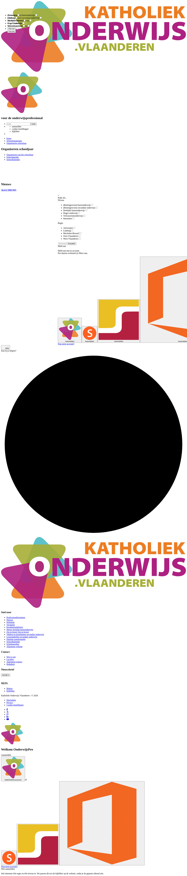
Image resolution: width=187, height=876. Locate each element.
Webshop (10, 622)
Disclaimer (11, 700)
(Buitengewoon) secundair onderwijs (80, 208)
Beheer (9, 688)
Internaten (68, 218)
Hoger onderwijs (71, 213)
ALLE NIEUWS (8, 190)
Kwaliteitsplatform (14, 627)
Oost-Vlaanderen (71, 236)
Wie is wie (11, 657)
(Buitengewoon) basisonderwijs (78, 205)
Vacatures (10, 625)
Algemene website (14, 646)
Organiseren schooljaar (16, 143)
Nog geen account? (66, 344)
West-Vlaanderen (72, 239)
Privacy (9, 702)
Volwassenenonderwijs (74, 216)
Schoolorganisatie (14, 141)
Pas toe (12, 31)
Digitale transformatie (16, 639)
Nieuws (9, 620)
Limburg (68, 230)
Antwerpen (69, 228)
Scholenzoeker (12, 644)
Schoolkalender (13, 642)
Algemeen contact (14, 662)
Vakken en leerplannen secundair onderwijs (25, 634)
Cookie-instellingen (15, 705)
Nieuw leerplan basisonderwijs (19, 629)
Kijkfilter (10, 691)
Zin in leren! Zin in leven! (17, 632)
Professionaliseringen (15, 617)
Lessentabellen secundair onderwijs (21, 637)
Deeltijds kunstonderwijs (75, 210)
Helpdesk (10, 664)
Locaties (10, 659)
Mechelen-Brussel (72, 233)
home (8, 138)
